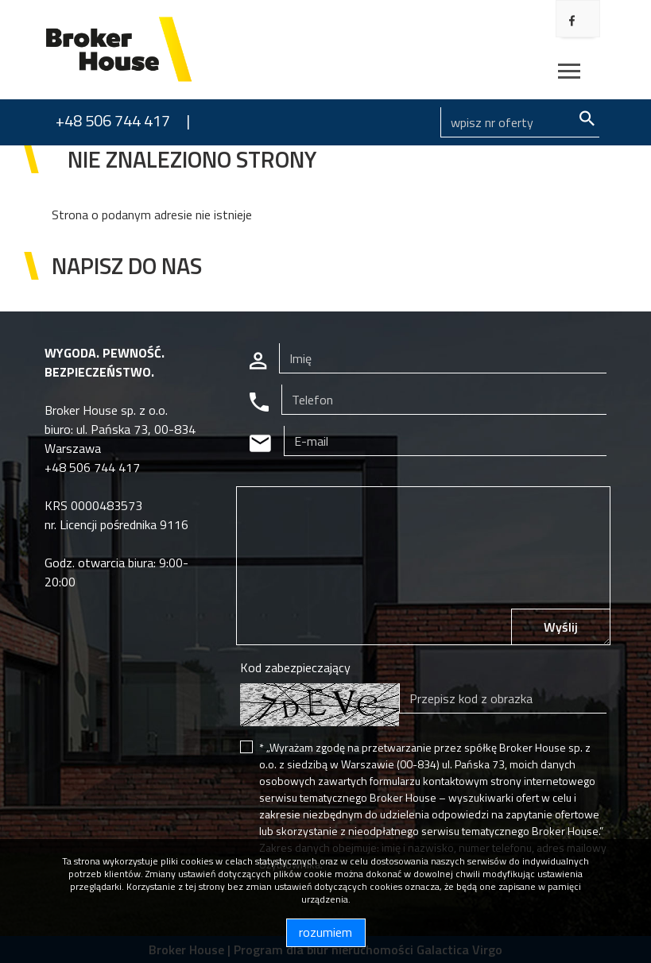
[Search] (519, 122)
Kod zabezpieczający (295, 667)
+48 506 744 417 (113, 120)
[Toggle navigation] (569, 73)
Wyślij (561, 626)
